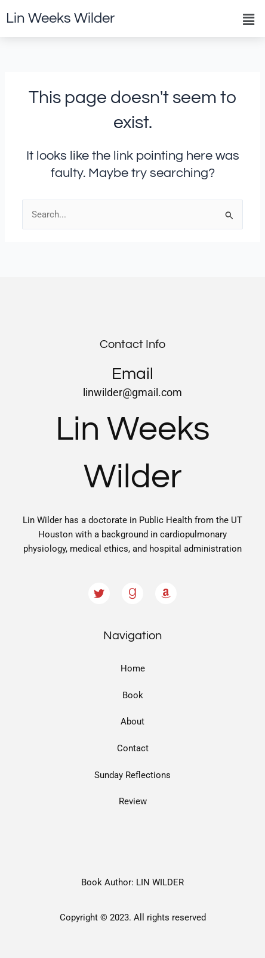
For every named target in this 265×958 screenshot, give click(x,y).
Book (132, 695)
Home (133, 668)
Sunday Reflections (132, 775)
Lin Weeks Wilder (60, 18)
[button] (249, 19)
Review (133, 801)
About (132, 721)
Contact (133, 748)
